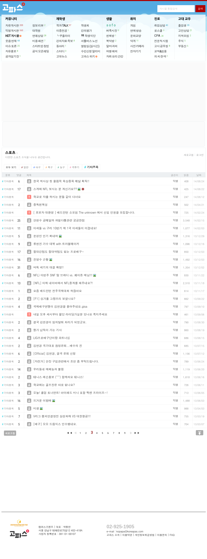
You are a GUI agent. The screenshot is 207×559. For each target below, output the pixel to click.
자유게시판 (14, 25)
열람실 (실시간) (90, 46)
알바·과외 (111, 46)
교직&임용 (160, 51)
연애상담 (39, 36)
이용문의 (162, 535)
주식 (182, 41)
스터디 (61, 51)
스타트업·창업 (40, 46)
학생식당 (88, 36)
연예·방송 (135, 30)
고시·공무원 (162, 46)
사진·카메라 (137, 46)
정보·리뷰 (39, 25)
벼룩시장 (112, 30)
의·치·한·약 (161, 56)
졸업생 (184, 25)
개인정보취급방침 (144, 535)
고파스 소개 (113, 535)
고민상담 (185, 30)
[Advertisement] (104, 92)
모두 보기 (11, 167)
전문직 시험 (161, 41)
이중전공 (62, 30)
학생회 (85, 25)
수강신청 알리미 (90, 51)
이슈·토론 (12, 46)
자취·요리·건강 (114, 56)
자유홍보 (11, 51)
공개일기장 (13, 56)
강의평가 (86, 30)
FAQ (172, 535)
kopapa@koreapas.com (130, 531)
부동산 (183, 46)
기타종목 (8, 181)
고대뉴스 (61, 56)
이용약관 (127, 535)
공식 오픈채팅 (40, 51)
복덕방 (111, 41)
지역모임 (184, 36)
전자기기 (135, 51)
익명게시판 (14, 30)
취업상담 (161, 25)
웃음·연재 (12, 41)
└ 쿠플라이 (63, 36)
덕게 (134, 41)
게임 (133, 25)
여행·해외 (111, 51)
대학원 (36, 30)
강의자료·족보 (65, 41)
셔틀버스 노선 (89, 41)
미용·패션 (39, 41)
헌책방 (111, 36)
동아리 (61, 46)
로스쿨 (159, 30)
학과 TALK (63, 25)
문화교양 (135, 36)
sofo (111, 25)
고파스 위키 (88, 56)
